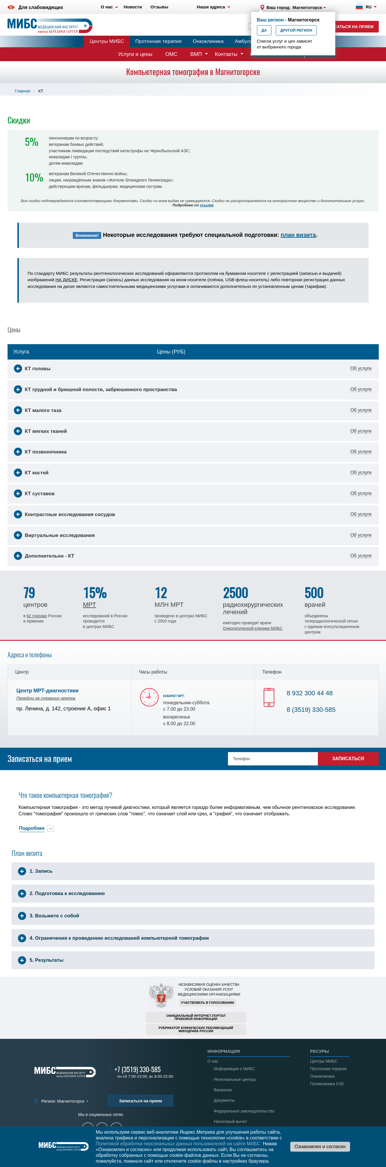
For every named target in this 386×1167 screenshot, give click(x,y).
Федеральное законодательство (244, 1111)
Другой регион (296, 30)
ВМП (196, 54)
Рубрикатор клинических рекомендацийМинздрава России (196, 1029)
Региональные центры (235, 1079)
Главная (22, 91)
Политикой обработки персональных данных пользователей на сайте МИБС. (179, 1143)
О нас (212, 1061)
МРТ (89, 604)
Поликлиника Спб (326, 1083)
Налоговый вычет (230, 1121)
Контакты (226, 54)
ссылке (206, 205)
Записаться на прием (348, 26)
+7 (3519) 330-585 (138, 1069)
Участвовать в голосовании (207, 1002)
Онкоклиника (208, 41)
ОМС (171, 54)
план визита (298, 235)
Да (264, 30)
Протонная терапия (158, 41)
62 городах (37, 616)
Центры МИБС (107, 41)
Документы (224, 1100)
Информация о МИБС (234, 1068)
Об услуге (361, 368)
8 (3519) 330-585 (311, 709)
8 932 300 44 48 (310, 693)
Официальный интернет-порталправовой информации (196, 1017)
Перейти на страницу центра (46, 698)
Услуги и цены (135, 54)
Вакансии (223, 1090)
